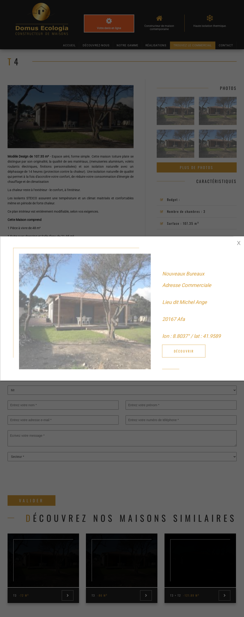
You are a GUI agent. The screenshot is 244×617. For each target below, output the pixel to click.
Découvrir (184, 351)
